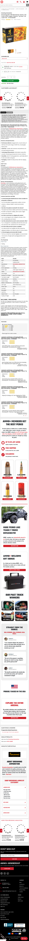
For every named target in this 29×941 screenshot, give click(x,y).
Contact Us (21, 884)
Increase (14, 77)
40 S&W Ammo (6, 793)
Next (28, 98)
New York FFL (3, 917)
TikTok (8, 873)
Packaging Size (5, 56)
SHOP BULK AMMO (14, 718)
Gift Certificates (4, 904)
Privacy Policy (22, 889)
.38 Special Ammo (6, 796)
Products (17, 2)
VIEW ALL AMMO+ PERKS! (14, 570)
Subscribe (14, 859)
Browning (3, 183)
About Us (21, 886)
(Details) (21, 66)
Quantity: (3, 77)
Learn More (7, 868)
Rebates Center (3, 901)
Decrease (8, 77)
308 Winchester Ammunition (16, 128)
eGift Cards (20, 901)
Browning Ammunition (19, 264)
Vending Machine (4, 899)
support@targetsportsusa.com (9, 891)
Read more (8, 774)
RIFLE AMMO (10, 741)
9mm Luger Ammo (6, 789)
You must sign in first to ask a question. (10, 732)
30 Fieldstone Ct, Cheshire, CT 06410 (6, 883)
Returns (19, 899)
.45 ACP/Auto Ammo (7, 791)
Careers (21, 891)
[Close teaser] (9, 939)
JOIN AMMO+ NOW (14, 546)
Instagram (1, 873)
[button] (4, 936)
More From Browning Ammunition (11, 820)
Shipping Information (5, 902)
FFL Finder (2, 915)
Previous (1, 98)
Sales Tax (2, 906)
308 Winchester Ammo (18, 271)
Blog (20, 882)
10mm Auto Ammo (6, 798)
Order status (20, 897)
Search (27, 5)
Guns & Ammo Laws (4, 913)
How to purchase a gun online (7, 912)
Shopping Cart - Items (27, 2)
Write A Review (17, 19)
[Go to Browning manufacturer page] (14, 754)
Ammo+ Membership (5, 897)
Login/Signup (24, 2)
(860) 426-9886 (20, 2)
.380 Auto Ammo (6, 794)
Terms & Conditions (23, 888)
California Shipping (4, 919)
